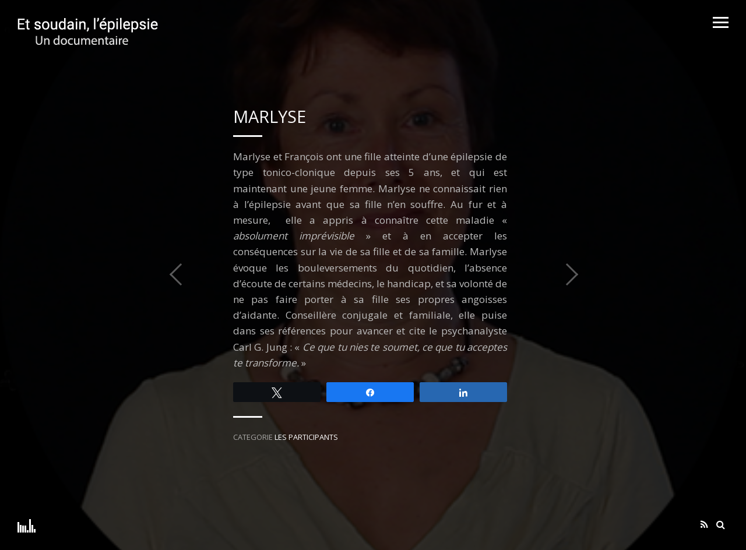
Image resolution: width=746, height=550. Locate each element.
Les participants (306, 437)
